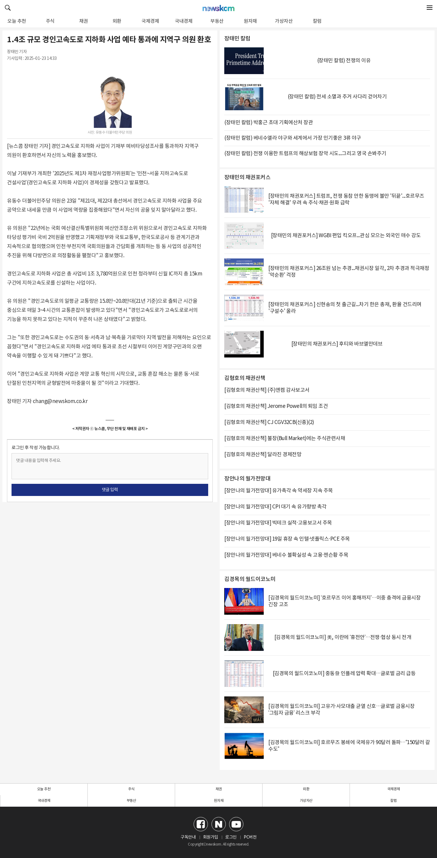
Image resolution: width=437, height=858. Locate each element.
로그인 (231, 837)
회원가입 (210, 837)
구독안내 (188, 837)
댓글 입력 (110, 489)
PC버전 (250, 837)
